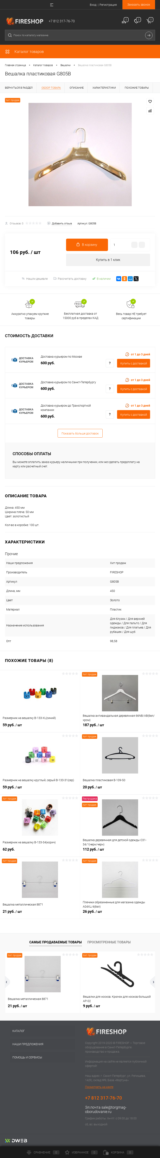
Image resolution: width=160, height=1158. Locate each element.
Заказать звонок (138, 4)
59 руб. (40, 727)
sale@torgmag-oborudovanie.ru (105, 1109)
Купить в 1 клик (108, 260)
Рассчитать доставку (70, 278)
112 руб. (120, 851)
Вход (93, 4)
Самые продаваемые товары (55, 942)
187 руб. (120, 727)
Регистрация (108, 4)
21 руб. (40, 913)
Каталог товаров (24, 51)
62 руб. (40, 851)
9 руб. (91, 1006)
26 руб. (120, 913)
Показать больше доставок (80, 433)
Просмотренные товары (109, 942)
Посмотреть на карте (99, 1087)
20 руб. (120, 789)
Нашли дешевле (34, 278)
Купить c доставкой (133, 363)
